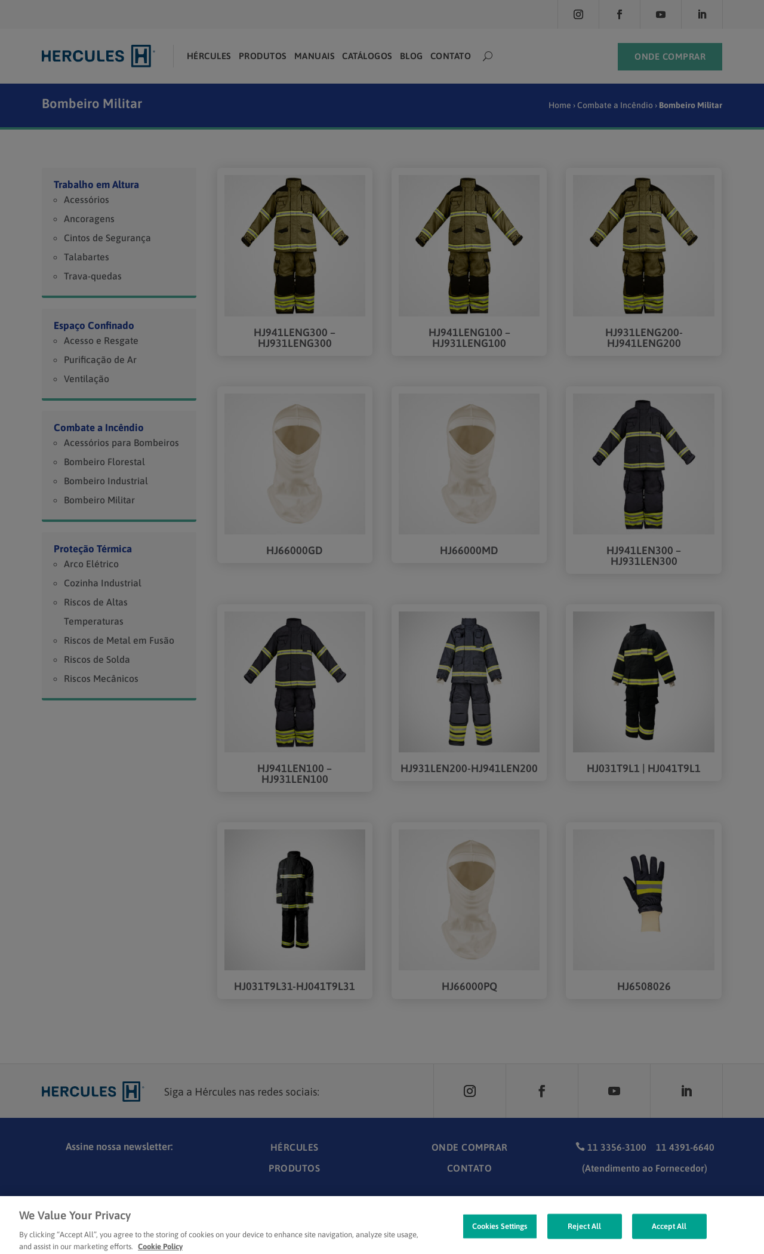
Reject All (584, 1237)
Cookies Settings (500, 1237)
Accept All (669, 1237)
